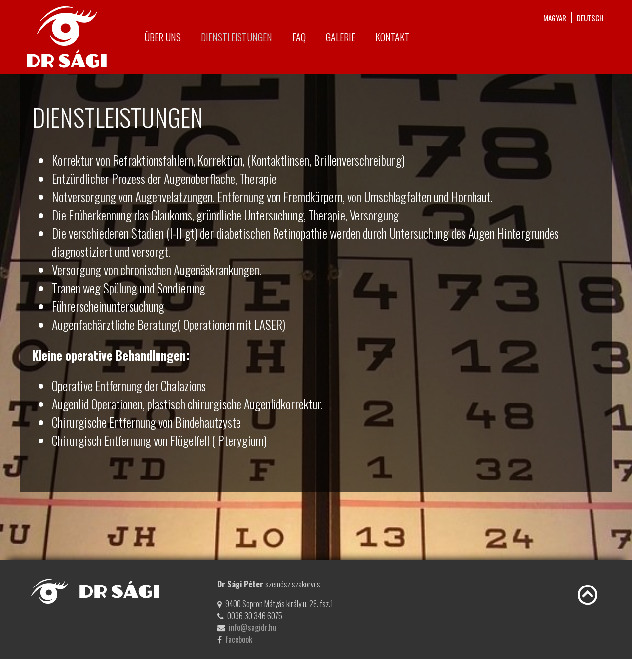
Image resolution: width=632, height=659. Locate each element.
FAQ (299, 37)
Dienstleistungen (236, 37)
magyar (554, 17)
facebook (238, 639)
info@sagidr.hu (252, 627)
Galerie (340, 37)
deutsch (590, 17)
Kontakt (392, 37)
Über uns (162, 37)
